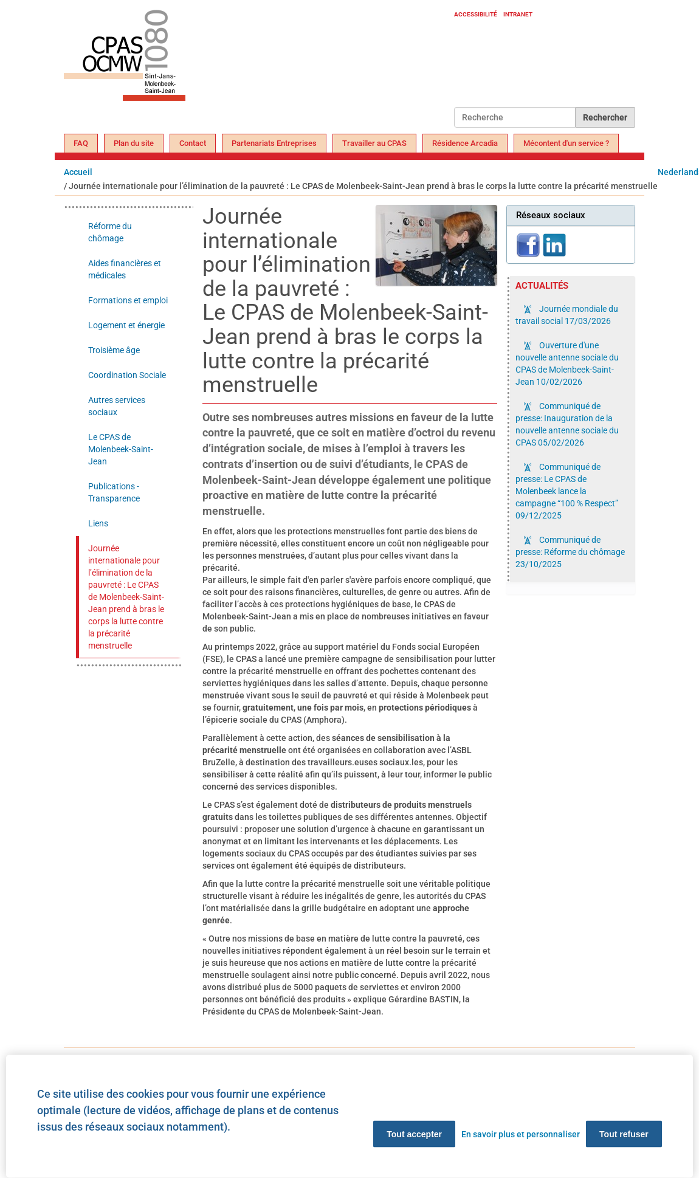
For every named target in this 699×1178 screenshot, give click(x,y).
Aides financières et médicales (124, 269)
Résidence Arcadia (465, 143)
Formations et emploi (128, 300)
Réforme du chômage (110, 232)
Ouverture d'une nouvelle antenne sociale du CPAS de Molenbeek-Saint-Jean (567, 363)
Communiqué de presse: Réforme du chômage (570, 552)
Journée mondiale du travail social (566, 315)
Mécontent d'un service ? (566, 143)
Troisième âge (114, 350)
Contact (192, 143)
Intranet (517, 14)
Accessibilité (475, 14)
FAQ (81, 143)
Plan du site (134, 143)
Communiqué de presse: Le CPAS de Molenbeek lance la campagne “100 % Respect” (566, 491)
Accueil (78, 172)
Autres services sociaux (116, 406)
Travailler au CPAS (374, 143)
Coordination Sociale (127, 375)
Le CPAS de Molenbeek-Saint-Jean (120, 449)
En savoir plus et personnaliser (520, 1134)
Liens (98, 523)
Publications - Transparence (114, 492)
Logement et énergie (126, 325)
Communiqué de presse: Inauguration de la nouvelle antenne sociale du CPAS (567, 424)
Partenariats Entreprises (274, 143)
